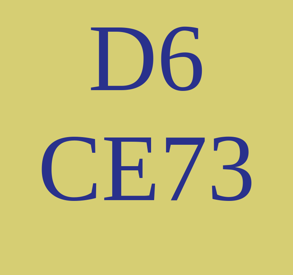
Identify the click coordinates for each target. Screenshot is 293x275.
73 (207, 168)
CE (98, 168)
